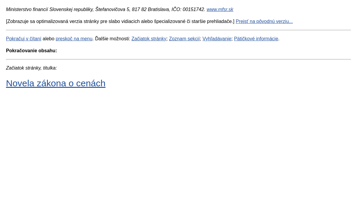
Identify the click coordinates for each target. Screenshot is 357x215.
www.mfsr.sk (220, 9)
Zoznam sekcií (184, 38)
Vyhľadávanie (216, 38)
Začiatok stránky (149, 38)
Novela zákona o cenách (56, 83)
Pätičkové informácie (256, 38)
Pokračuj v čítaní (23, 38)
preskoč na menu (74, 38)
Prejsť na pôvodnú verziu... (264, 21)
